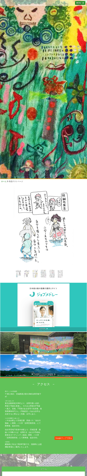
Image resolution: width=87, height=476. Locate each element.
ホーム (3, 181)
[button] (80, 3)
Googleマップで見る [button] (63, 438)
